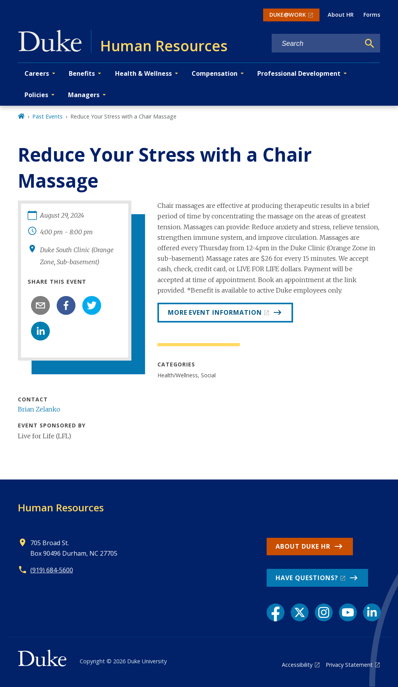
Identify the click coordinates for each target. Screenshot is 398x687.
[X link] (300, 612)
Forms (371, 14)
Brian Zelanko (39, 409)
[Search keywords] (316, 44)
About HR (341, 14)
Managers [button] (84, 95)
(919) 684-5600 (51, 570)
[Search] (370, 43)
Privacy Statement (349, 664)
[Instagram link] (324, 612)
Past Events (47, 116)
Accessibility (297, 664)
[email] (40, 305)
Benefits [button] (82, 73)
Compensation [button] (214, 73)
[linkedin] (40, 331)
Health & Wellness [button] (143, 73)
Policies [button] (36, 95)
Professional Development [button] (298, 73)
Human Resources (61, 507)
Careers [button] (36, 73)
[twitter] (91, 305)
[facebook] (66, 305)
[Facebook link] (276, 612)
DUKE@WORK (287, 14)
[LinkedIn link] (372, 612)
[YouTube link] (348, 612)
